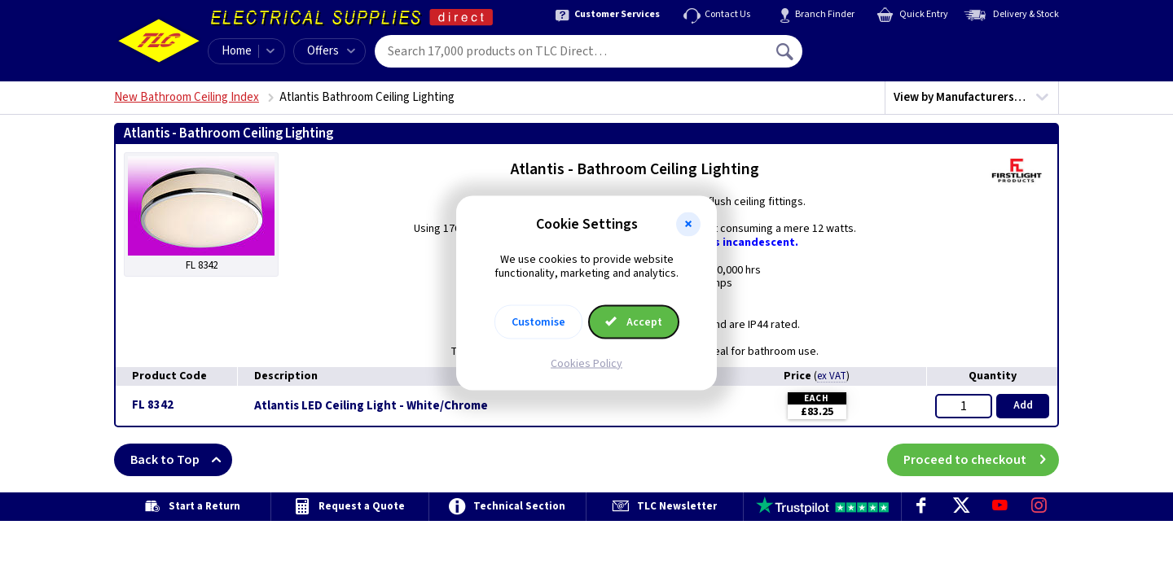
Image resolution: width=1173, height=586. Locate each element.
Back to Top (181, 460)
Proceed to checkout (981, 460)
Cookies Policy (586, 363)
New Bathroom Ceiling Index (186, 97)
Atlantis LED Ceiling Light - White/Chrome (371, 406)
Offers (331, 50)
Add (1023, 405)
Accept (633, 321)
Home (237, 50)
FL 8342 (153, 404)
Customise (538, 321)
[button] (688, 224)
